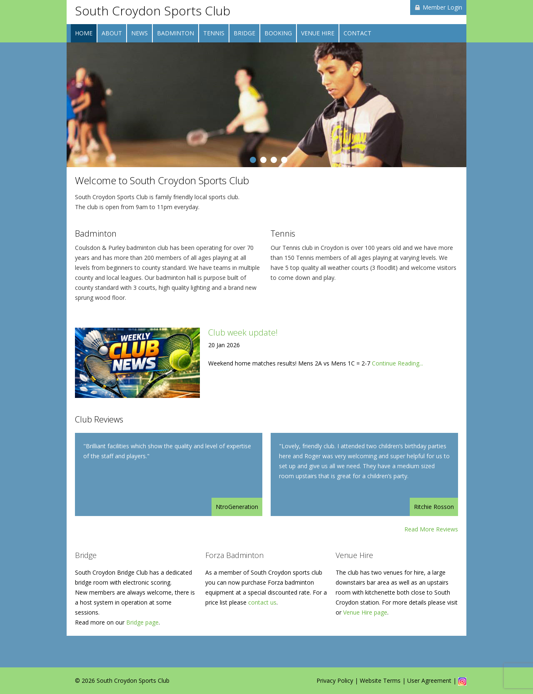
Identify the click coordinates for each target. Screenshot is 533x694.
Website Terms (380, 680)
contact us (262, 602)
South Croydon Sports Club (152, 10)
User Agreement (429, 680)
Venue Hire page (365, 612)
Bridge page (142, 622)
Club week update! (243, 332)
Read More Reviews (431, 529)
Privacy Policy (334, 680)
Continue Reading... (397, 363)
